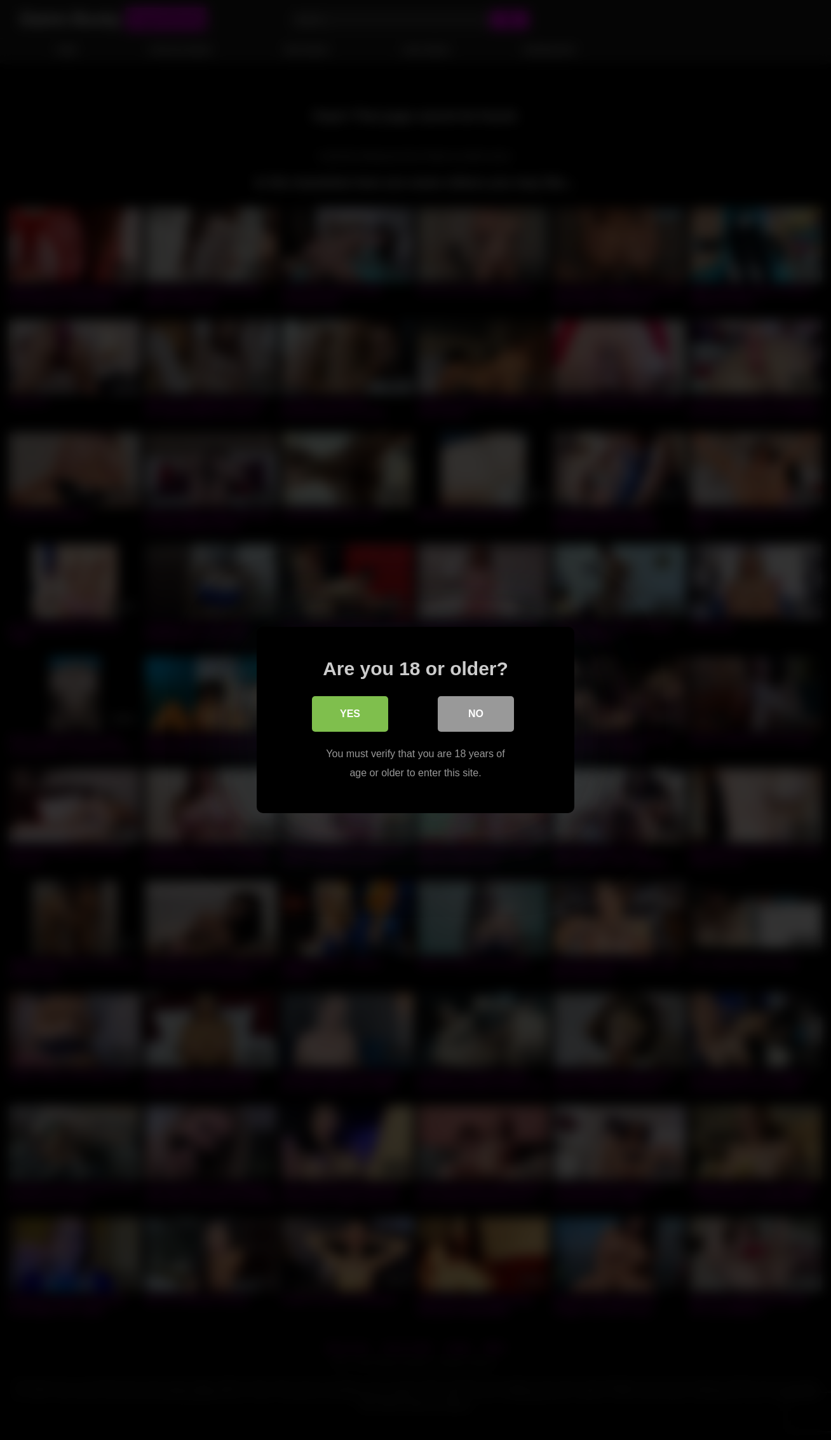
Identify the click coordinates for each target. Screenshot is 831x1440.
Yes (350, 713)
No (475, 713)
